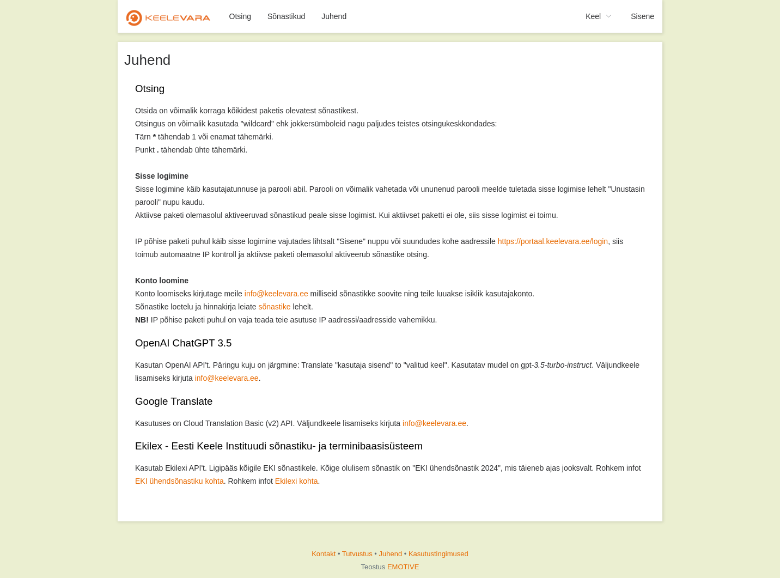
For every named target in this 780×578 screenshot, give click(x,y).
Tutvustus (357, 554)
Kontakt (324, 554)
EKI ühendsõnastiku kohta (179, 481)
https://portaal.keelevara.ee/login (553, 241)
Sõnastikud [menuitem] (286, 16)
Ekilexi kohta (296, 481)
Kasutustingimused (438, 554)
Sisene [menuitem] (642, 16)
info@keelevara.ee (276, 293)
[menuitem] (169, 16)
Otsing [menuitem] (240, 16)
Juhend (391, 554)
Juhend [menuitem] (333, 16)
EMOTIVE (403, 567)
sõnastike (274, 306)
